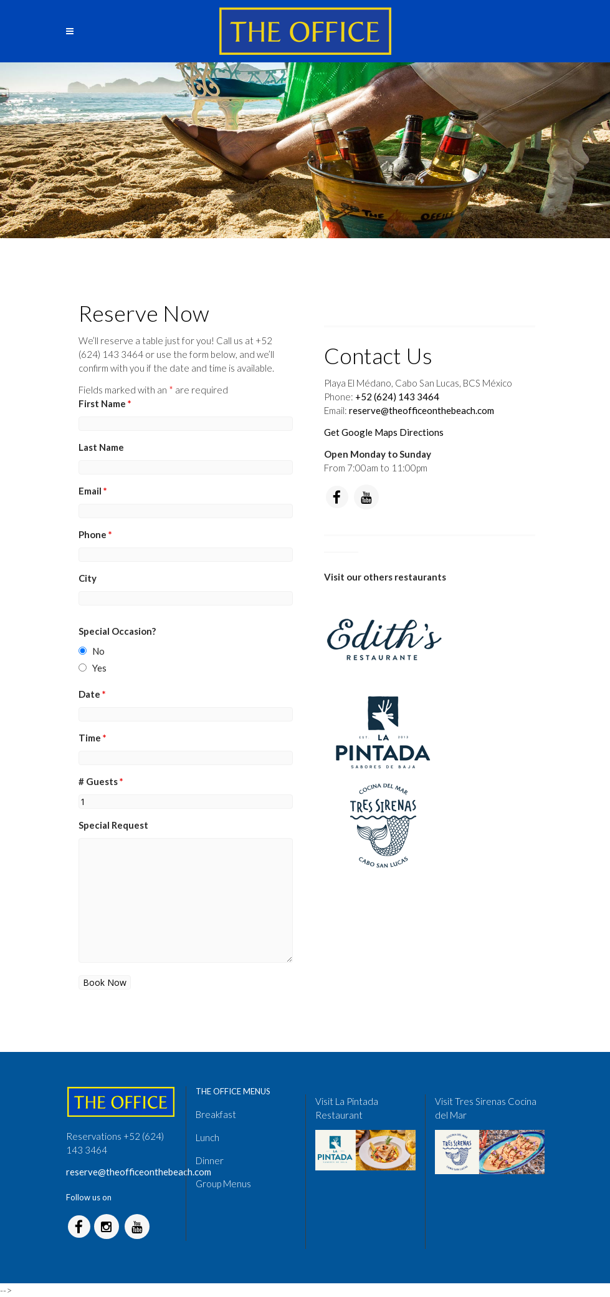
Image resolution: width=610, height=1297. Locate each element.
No (98, 651)
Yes (99, 667)
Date (92, 694)
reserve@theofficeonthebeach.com (421, 410)
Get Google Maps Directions (384, 432)
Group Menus (223, 1183)
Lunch (207, 1137)
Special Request (113, 825)
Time (93, 737)
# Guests (101, 781)
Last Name (101, 447)
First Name (105, 403)
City (88, 578)
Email (93, 490)
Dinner (210, 1160)
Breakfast (216, 1114)
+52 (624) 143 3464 (397, 396)
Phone (95, 534)
